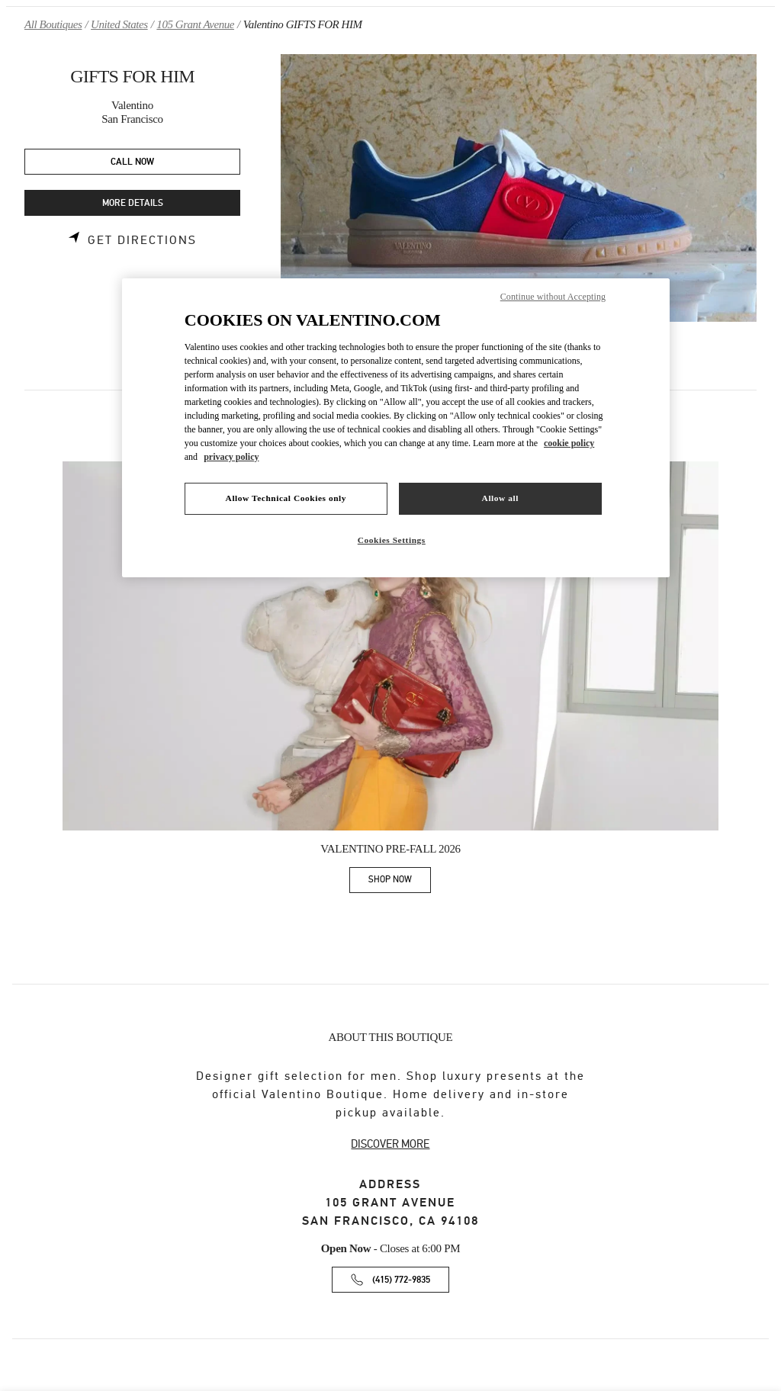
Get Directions (142, 240)
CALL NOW (132, 162)
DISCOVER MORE (390, 1144)
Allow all (500, 498)
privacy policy (231, 456)
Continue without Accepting (553, 296)
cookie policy (569, 443)
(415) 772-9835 (401, 1280)
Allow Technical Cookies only (286, 498)
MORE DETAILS (132, 203)
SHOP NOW (399, 882)
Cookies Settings (392, 540)
